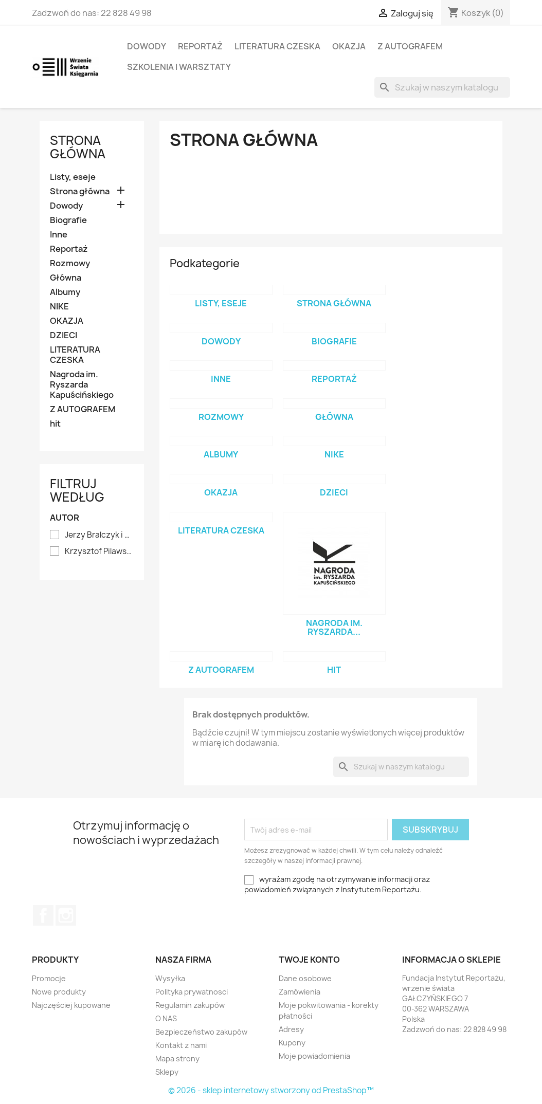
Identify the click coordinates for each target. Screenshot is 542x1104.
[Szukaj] (442, 87)
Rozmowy (70, 263)
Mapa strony (177, 1058)
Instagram (66, 915)
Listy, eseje (73, 177)
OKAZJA (349, 46)
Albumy (65, 292)
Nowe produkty (59, 992)
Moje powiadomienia (314, 1056)
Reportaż (200, 46)
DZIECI (63, 335)
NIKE (59, 306)
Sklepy (166, 1072)
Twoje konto (309, 959)
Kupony (292, 1042)
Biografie (68, 220)
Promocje (49, 978)
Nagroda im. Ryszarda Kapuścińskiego (82, 384)
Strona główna (77, 147)
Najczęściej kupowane (71, 1005)
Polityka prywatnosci (191, 992)
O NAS (166, 1018)
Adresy (291, 1029)
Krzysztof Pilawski (99, 551)
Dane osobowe (305, 978)
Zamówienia (299, 992)
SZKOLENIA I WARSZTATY (179, 66)
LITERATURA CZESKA (277, 46)
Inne (58, 234)
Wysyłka (170, 978)
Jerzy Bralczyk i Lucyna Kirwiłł (99, 535)
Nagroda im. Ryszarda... (334, 627)
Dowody (146, 46)
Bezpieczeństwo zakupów (201, 1032)
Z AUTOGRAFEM (410, 46)
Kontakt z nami (181, 1045)
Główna (65, 277)
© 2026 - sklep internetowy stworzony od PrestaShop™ (271, 1090)
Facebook (43, 915)
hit (55, 423)
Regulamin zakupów (190, 1005)
